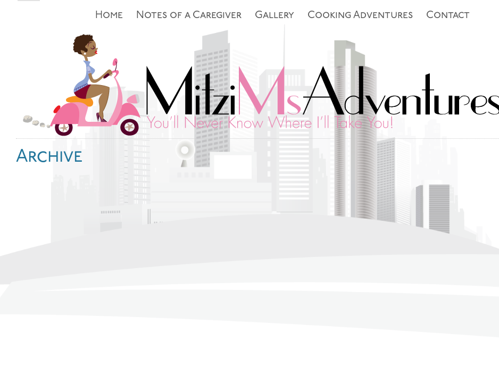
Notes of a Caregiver (189, 16)
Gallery (274, 16)
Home (109, 16)
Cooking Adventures (360, 16)
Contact (448, 16)
